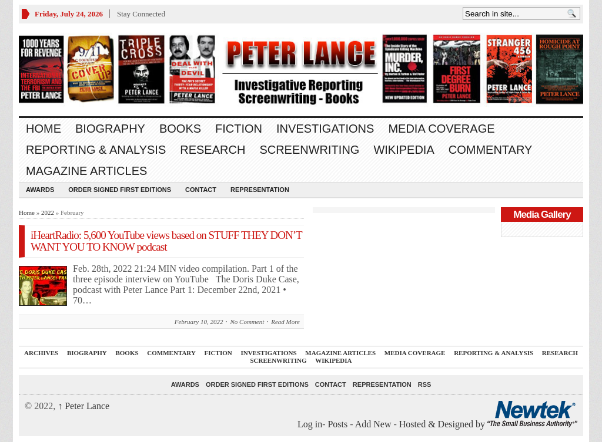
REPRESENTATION (259, 189)
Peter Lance (83, 406)
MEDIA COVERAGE (441, 128)
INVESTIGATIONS (325, 128)
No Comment (247, 321)
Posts (337, 424)
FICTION (238, 128)
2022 (47, 212)
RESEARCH (212, 149)
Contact (200, 189)
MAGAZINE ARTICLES (86, 170)
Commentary (491, 149)
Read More (285, 321)
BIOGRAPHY (110, 128)
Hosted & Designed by (443, 424)
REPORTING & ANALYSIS (96, 149)
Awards (40, 189)
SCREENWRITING (309, 149)
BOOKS (180, 128)
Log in (309, 424)
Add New (373, 424)
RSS (425, 384)
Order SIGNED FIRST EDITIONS (119, 189)
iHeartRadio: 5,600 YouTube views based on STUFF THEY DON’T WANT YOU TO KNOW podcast (166, 241)
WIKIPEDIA (403, 149)
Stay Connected (141, 13)
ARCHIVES (41, 352)
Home (43, 128)
